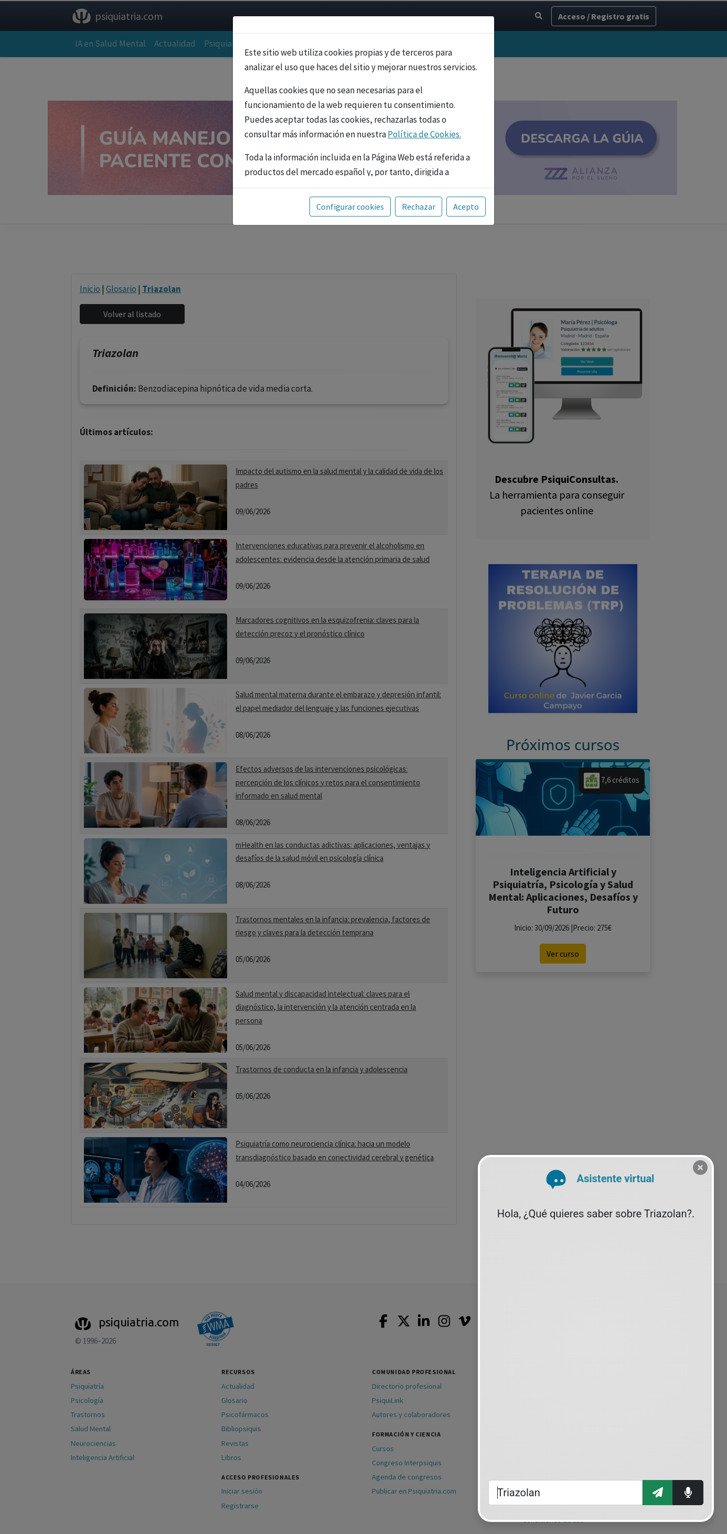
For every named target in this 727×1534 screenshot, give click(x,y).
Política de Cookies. (424, 134)
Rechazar (418, 206)
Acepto (466, 206)
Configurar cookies (350, 206)
